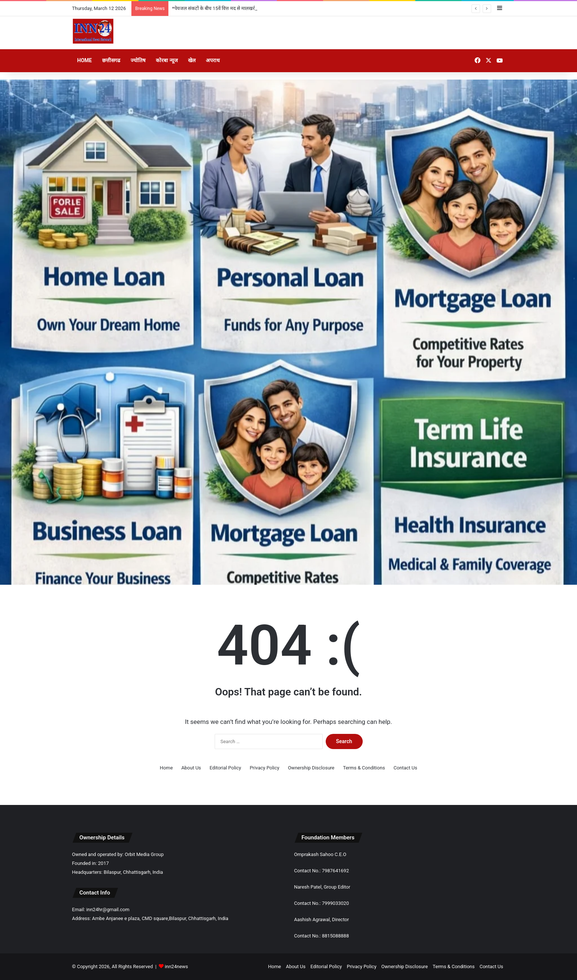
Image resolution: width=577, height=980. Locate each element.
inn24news (176, 966)
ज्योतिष (138, 60)
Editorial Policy (225, 768)
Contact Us (405, 768)
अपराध (213, 60)
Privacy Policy (264, 768)
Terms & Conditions (364, 768)
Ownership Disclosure (311, 768)
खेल (191, 60)
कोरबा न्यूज (166, 60)
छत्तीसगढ (111, 60)
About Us (191, 768)
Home (84, 60)
